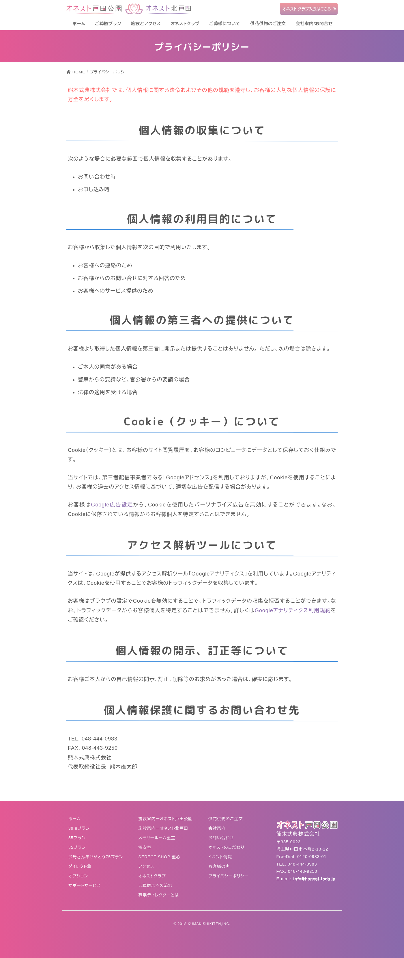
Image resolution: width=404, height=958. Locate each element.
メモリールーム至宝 (157, 838)
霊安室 (145, 847)
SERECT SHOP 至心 (160, 857)
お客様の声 (219, 866)
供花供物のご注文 (225, 818)
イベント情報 (220, 857)
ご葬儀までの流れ (156, 885)
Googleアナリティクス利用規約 (293, 610)
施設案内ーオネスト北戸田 (163, 828)
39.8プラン (79, 828)
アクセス (146, 866)
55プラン (77, 838)
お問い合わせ (221, 838)
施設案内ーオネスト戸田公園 (166, 818)
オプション (78, 876)
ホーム (74, 818)
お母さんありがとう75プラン (95, 857)
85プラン (77, 847)
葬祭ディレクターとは (159, 895)
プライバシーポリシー (228, 876)
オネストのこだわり (226, 847)
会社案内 (217, 828)
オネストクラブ (152, 876)
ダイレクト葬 (79, 866)
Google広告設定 (112, 505)
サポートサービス (84, 885)
